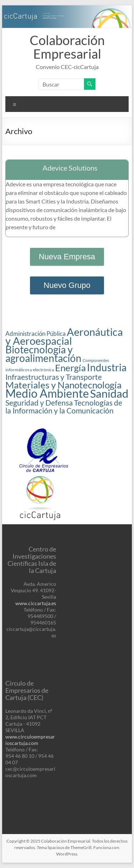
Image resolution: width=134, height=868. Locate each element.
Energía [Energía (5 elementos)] (70, 367)
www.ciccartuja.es (35, 603)
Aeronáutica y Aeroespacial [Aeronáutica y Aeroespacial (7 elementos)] (64, 336)
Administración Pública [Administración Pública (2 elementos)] (35, 333)
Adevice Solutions (70, 167)
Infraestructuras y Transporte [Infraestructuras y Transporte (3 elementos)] (53, 377)
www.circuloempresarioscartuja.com (30, 740)
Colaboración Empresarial (67, 47)
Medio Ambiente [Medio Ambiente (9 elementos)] (47, 393)
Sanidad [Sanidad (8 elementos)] (109, 393)
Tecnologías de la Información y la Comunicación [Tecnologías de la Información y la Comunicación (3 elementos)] (63, 406)
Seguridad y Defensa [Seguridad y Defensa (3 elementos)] (39, 402)
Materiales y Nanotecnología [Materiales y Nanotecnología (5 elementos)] (63, 384)
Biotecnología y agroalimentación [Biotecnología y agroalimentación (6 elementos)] (43, 354)
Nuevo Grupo (67, 285)
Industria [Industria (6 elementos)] (106, 367)
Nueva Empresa (67, 256)
